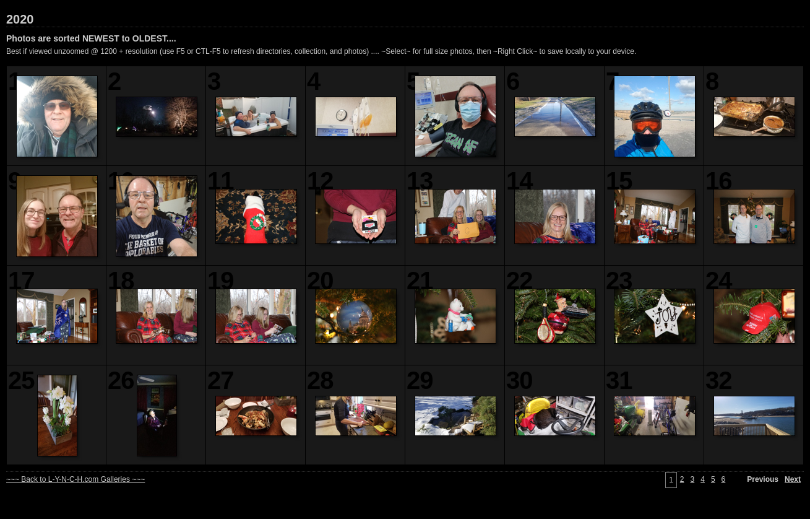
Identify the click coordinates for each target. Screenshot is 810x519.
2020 (20, 19)
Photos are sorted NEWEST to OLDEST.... (91, 38)
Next (793, 479)
